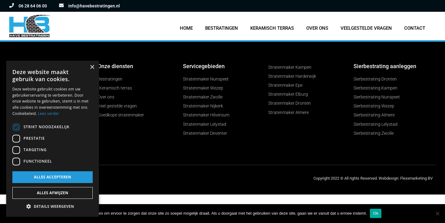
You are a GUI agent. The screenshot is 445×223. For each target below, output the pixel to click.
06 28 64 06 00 (33, 5)
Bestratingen (221, 28)
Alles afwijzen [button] (52, 192)
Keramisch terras (272, 28)
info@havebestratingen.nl (94, 5)
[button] (52, 207)
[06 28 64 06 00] (11, 5)
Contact (414, 28)
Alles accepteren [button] (52, 177)
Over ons (317, 28)
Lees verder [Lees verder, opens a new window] (48, 113)
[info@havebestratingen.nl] (61, 5)
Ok (375, 213)
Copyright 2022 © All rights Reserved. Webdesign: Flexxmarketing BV (373, 179)
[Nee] (437, 213)
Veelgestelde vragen (366, 28)
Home (186, 28)
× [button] (92, 67)
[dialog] (52, 139)
